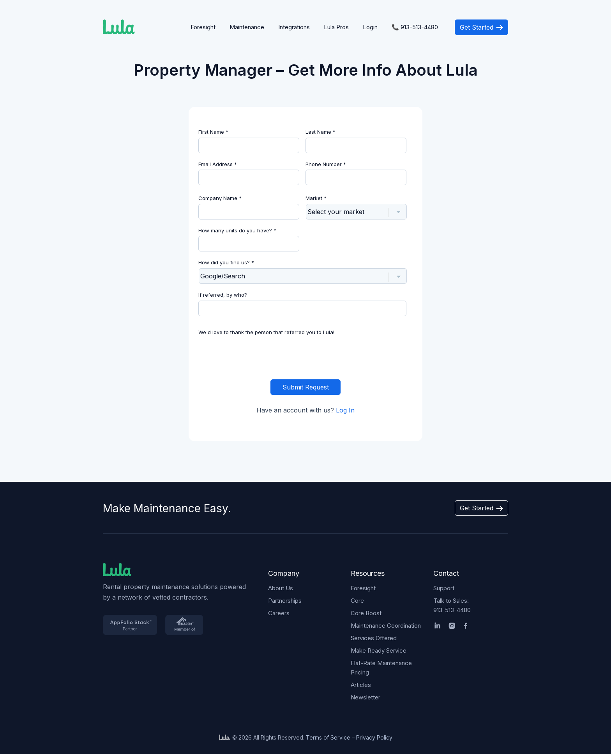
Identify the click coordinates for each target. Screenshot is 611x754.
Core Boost (366, 613)
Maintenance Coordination (386, 625)
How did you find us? (226, 262)
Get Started (481, 27)
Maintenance (247, 27)
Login (370, 27)
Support (443, 588)
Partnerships (285, 600)
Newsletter (365, 697)
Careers (279, 613)
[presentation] (305, 356)
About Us (280, 588)
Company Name (220, 198)
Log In (345, 410)
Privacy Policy (374, 737)
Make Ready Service (378, 650)
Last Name (321, 132)
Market (316, 198)
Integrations (294, 27)
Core (357, 600)
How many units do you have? (237, 230)
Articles (361, 685)
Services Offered (374, 638)
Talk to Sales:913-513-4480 (452, 605)
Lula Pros (336, 27)
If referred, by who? (222, 295)
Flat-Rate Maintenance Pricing (381, 667)
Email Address (217, 164)
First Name (213, 132)
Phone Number (326, 164)
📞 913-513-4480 (415, 27)
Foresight (203, 27)
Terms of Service (328, 737)
